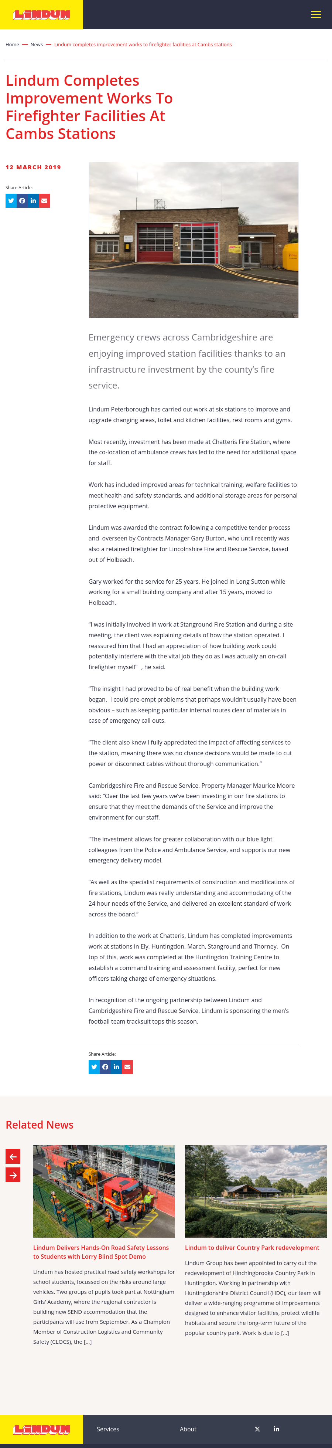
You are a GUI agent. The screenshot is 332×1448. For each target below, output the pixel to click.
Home (12, 44)
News (37, 44)
